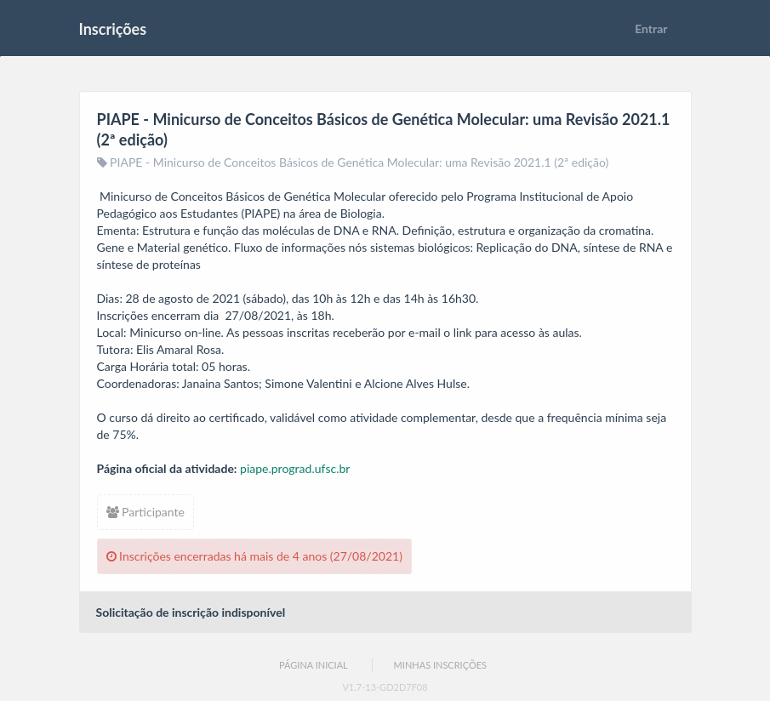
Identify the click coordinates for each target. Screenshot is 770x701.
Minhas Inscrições (440, 664)
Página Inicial (313, 664)
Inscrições (113, 29)
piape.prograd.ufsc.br (295, 468)
